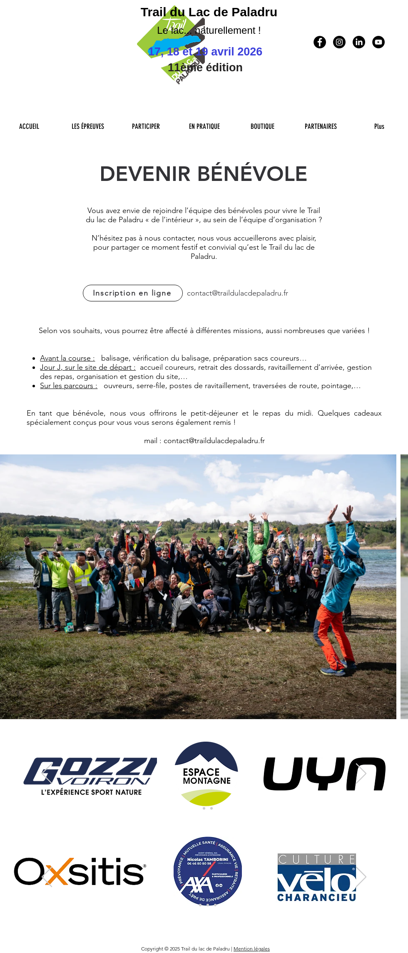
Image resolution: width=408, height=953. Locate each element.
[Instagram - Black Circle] (339, 42)
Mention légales (252, 948)
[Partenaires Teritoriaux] (211, 808)
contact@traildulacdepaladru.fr (237, 293)
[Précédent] (47, 774)
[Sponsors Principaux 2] (204, 808)
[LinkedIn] (359, 42)
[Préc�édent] (47, 877)
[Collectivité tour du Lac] (207, 905)
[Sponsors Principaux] (196, 808)
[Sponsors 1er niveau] (193, 905)
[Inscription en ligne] (133, 293)
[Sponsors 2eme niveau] (200, 905)
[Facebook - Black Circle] (319, 42)
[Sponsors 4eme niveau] (215, 905)
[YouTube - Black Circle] (378, 42)
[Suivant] (361, 774)
